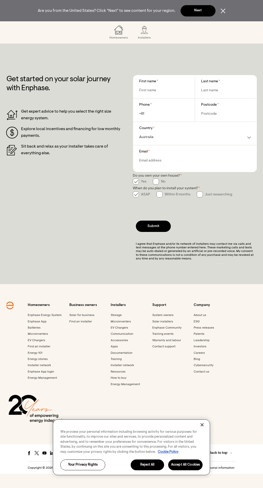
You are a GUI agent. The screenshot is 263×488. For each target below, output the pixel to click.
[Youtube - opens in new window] (44, 467)
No (163, 195)
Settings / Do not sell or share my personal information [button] (196, 481)
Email (143, 165)
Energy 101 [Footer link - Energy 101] (35, 366)
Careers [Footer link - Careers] (199, 366)
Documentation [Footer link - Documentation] (122, 366)
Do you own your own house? (156, 190)
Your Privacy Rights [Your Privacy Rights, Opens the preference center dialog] (83, 465)
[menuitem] (46, 28)
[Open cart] (220, 28)
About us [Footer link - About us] (200, 329)
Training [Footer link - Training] (116, 373)
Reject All (147, 465)
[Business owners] (81, 28)
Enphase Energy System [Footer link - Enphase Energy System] (45, 329)
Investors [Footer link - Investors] (200, 360)
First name (147, 95)
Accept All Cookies (185, 465)
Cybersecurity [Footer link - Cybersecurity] (203, 379)
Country (146, 142)
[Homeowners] (46, 28)
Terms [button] (135, 481)
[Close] (202, 424)
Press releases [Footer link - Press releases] (204, 341)
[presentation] (172, 222)
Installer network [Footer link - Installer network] (39, 379)
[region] (131, 447)
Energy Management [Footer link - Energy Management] (42, 391)
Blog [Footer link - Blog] (197, 373)
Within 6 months (178, 208)
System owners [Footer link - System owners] (163, 329)
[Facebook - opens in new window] (29, 467)
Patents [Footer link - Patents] (199, 347)
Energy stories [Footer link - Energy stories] (38, 373)
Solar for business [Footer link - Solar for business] (82, 329)
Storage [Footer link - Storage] (116, 329)
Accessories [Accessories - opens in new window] (119, 354)
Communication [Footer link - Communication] (122, 347)
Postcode (209, 119)
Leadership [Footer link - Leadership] (202, 354)
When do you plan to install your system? (165, 202)
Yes (144, 195)
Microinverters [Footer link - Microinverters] (38, 347)
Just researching (218, 208)
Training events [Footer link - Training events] (163, 347)
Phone (144, 119)
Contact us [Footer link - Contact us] (201, 385)
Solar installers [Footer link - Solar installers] (162, 335)
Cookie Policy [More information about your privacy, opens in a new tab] (168, 452)
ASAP (145, 208)
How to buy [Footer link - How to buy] (118, 391)
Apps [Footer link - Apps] (114, 360)
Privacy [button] (148, 481)
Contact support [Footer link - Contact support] (163, 360)
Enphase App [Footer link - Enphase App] (37, 335)
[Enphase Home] (19, 28)
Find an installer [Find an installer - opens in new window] (80, 335)
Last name (209, 95)
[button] (237, 28)
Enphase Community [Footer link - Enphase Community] (167, 341)
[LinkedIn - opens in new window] (52, 467)
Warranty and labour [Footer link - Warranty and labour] (166, 354)
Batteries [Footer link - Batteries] (34, 341)
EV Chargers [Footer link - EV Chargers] (36, 354)
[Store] (135, 28)
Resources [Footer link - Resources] (118, 385)
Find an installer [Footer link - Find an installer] (39, 360)
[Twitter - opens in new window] (37, 467)
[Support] (156, 28)
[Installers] (112, 28)
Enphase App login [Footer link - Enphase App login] (41, 385)
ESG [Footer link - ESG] (197, 335)
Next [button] (198, 10)
